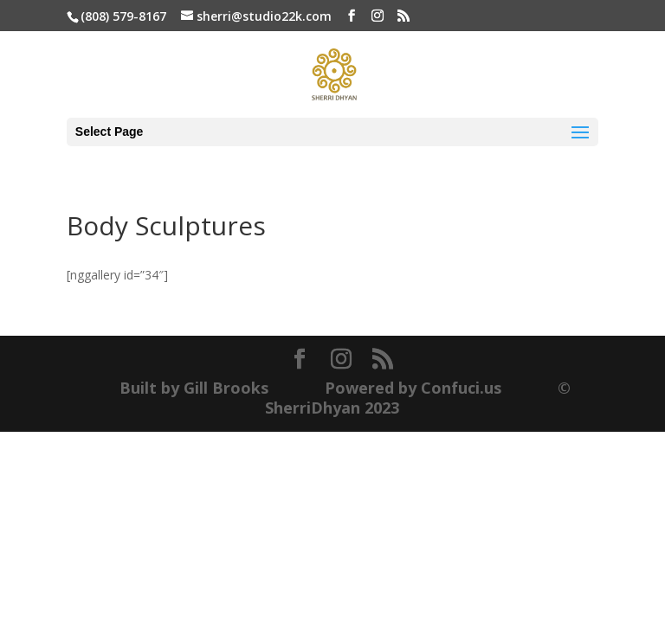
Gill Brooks (226, 387)
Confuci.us (461, 387)
